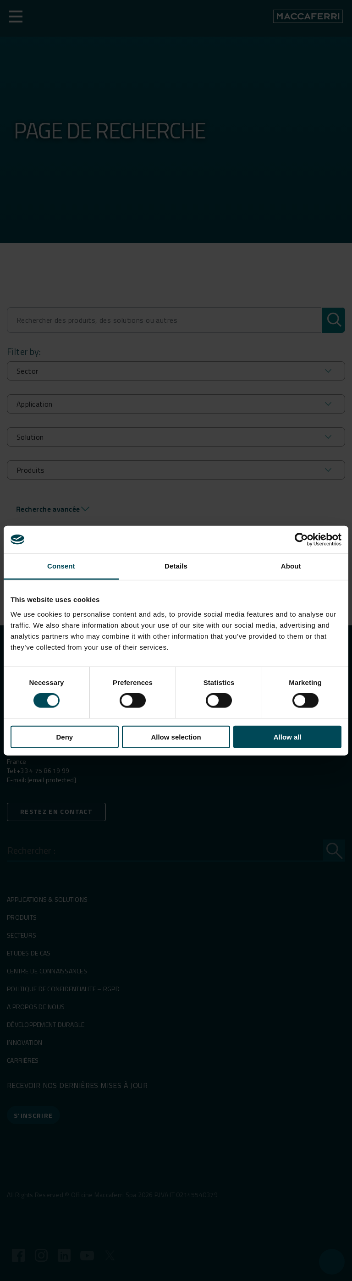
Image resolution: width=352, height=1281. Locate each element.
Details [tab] (176, 566)
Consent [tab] (61, 566)
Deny (64, 736)
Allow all (288, 736)
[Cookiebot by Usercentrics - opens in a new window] (301, 540)
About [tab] (291, 566)
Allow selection (176, 736)
